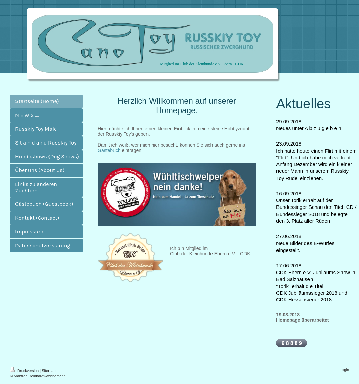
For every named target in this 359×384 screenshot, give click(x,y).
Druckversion (25, 371)
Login (344, 369)
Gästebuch (109, 150)
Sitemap (48, 371)
